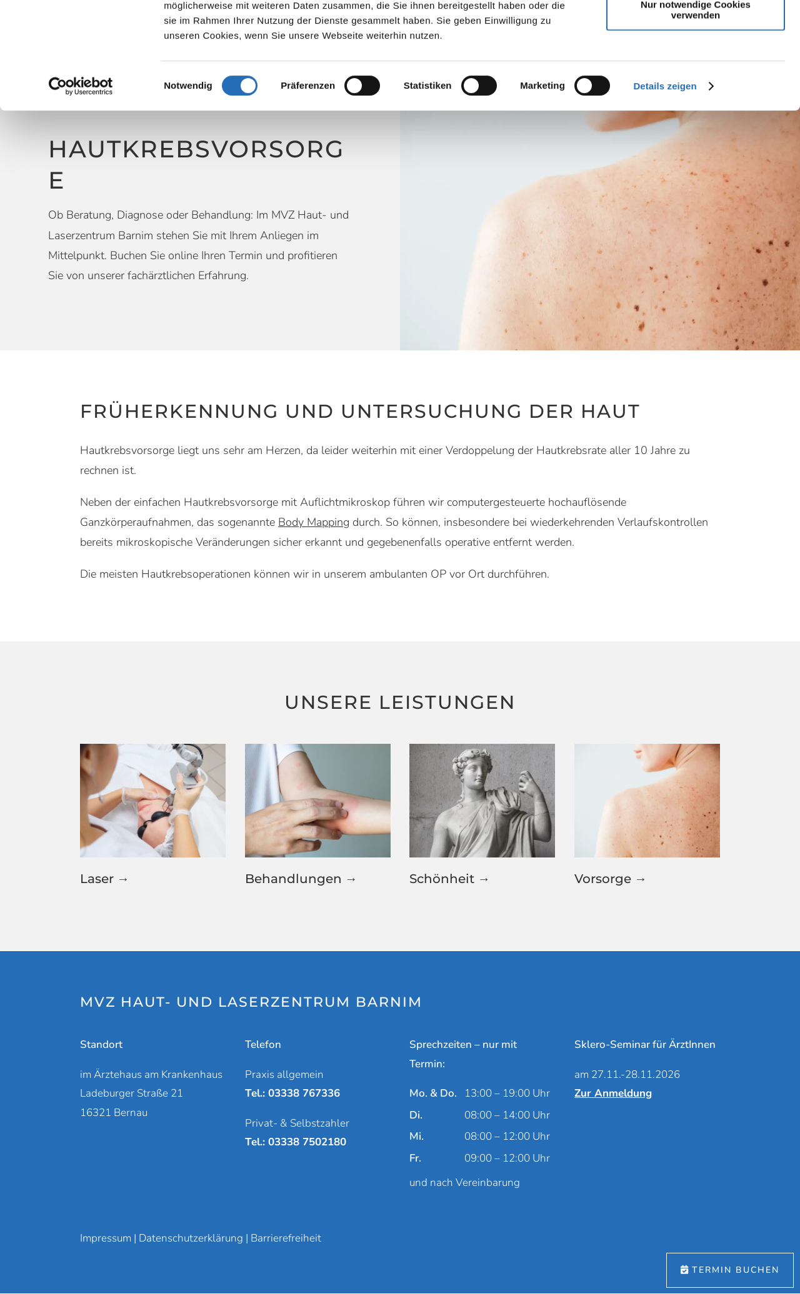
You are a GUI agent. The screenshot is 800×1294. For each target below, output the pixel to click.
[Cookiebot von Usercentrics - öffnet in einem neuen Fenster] (81, 186)
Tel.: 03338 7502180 (295, 1142)
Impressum (105, 1238)
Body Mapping (313, 522)
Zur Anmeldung (613, 1093)
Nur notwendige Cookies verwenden (696, 109)
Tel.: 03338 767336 (292, 1093)
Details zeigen (664, 185)
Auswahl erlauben (696, 67)
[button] (153, 823)
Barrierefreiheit (286, 1238)
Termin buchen (735, 1270)
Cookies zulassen (695, 31)
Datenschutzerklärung (191, 1238)
